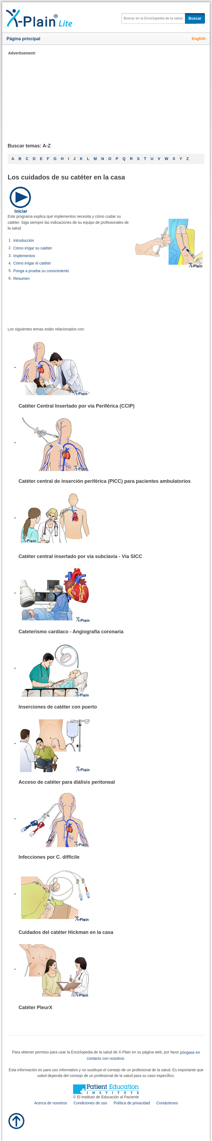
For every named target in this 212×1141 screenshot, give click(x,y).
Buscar (195, 18)
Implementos (24, 255)
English (198, 38)
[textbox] (158, 18)
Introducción (23, 240)
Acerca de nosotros (50, 1103)
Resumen (21, 278)
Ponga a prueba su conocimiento (41, 271)
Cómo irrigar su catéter (32, 248)
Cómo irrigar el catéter (32, 263)
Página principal (23, 38)
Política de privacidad (132, 1103)
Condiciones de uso (90, 1103)
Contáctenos (167, 1103)
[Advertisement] (106, 94)
